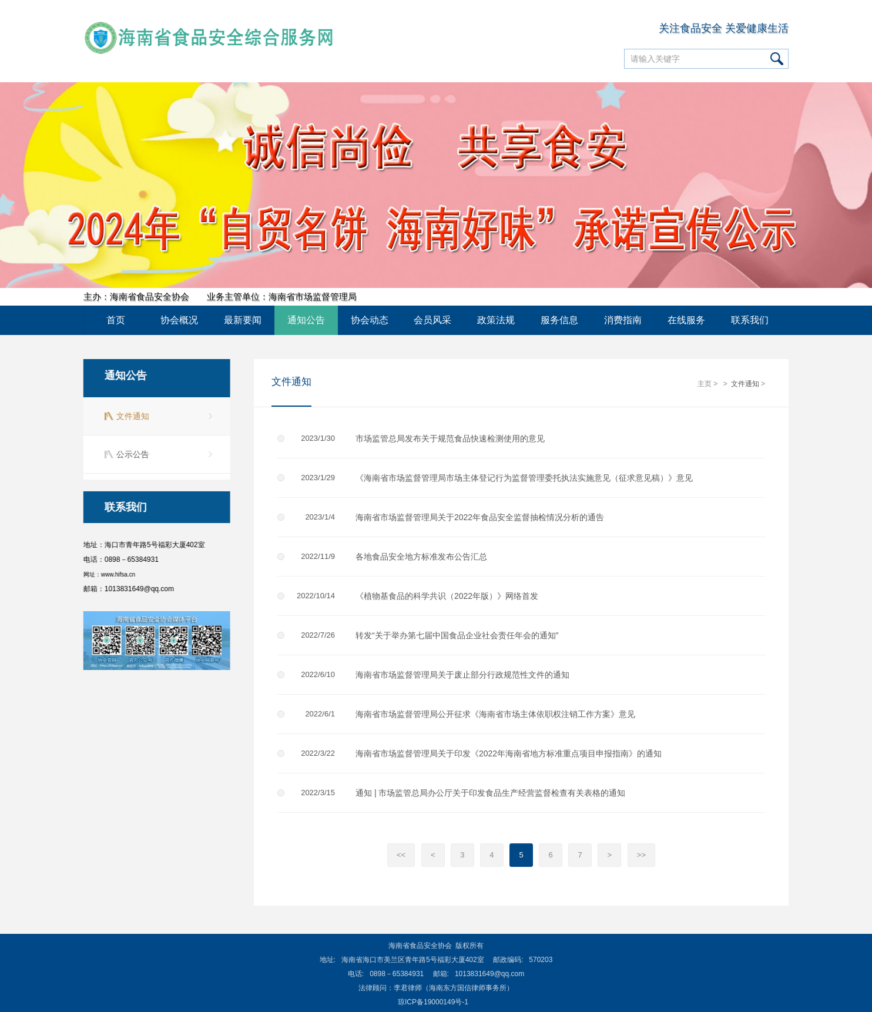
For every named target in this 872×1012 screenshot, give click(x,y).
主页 (704, 384)
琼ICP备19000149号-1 (433, 1002)
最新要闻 (242, 320)
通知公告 (306, 320)
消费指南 (623, 320)
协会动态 (369, 320)
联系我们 (750, 320)
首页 (115, 320)
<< (401, 855)
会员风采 (432, 320)
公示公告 (131, 454)
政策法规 (496, 320)
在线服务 (686, 320)
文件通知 (131, 416)
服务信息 (559, 320)
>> (641, 855)
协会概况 (179, 320)
